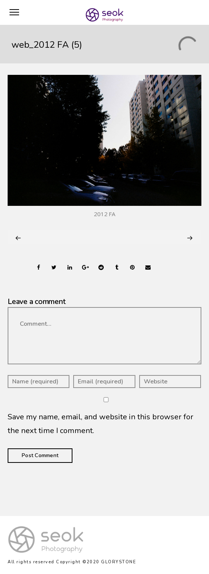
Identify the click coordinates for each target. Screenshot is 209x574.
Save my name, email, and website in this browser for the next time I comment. (100, 424)
